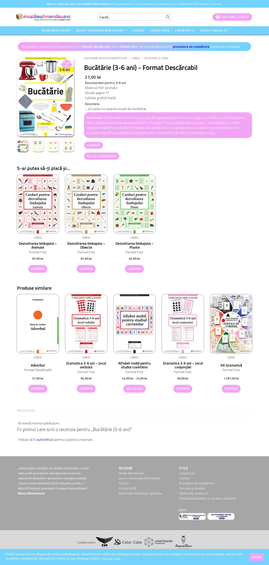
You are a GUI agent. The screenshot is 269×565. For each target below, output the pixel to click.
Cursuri (124, 483)
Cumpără (93, 145)
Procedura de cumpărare (196, 483)
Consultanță (127, 488)
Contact (184, 478)
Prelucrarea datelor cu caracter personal (207, 498)
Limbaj (136, 58)
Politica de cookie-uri (193, 493)
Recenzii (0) (26, 410)
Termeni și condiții (192, 488)
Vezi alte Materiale (101, 156)
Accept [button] (256, 556)
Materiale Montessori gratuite (140, 493)
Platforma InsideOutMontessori (105, 58)
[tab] (134, 424)
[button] (66, 64)
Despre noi (186, 473)
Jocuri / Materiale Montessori (139, 478)
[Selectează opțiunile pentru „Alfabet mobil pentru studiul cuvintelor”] (134, 389)
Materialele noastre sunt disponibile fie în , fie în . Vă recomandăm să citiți (97, 46)
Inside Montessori (131, 473)
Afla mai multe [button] (111, 558)
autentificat (45, 439)
